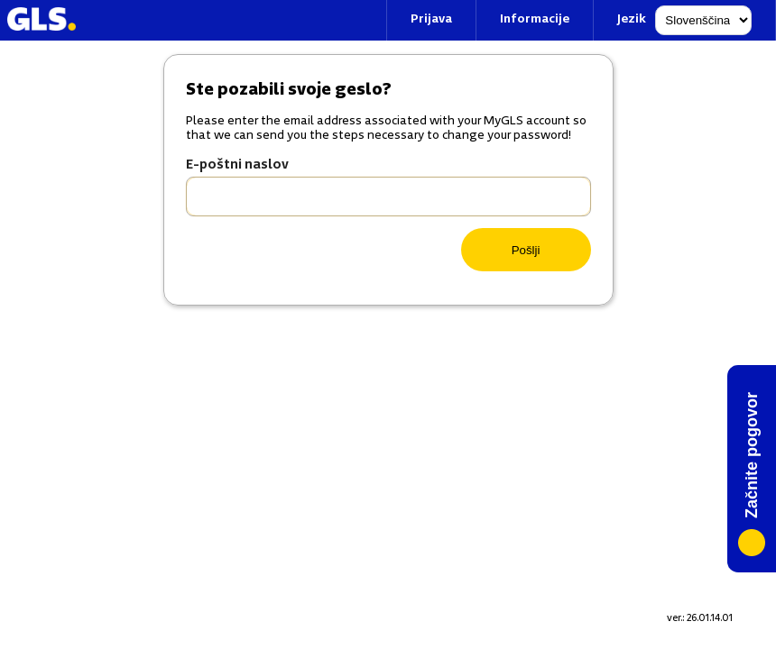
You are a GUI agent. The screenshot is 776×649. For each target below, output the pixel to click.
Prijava (431, 19)
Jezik (631, 19)
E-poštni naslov (237, 166)
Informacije (534, 19)
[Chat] (751, 468)
